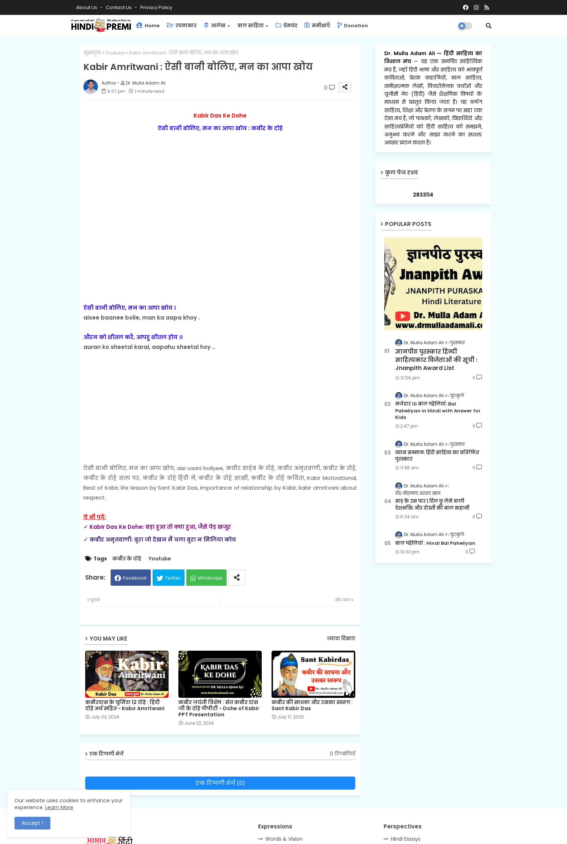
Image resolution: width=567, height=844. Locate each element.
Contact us (119, 7)
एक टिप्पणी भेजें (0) (220, 783)
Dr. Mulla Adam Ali (410, 53)
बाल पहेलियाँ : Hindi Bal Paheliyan (435, 543)
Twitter (173, 578)
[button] (488, 25)
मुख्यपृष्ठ (92, 52)
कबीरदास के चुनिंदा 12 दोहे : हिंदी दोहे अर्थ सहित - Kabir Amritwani (125, 705)
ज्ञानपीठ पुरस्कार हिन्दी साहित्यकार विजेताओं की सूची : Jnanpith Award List (436, 360)
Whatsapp (210, 578)
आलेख (214, 25)
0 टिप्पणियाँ (342, 753)
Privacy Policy (156, 7)
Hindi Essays (406, 839)
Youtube (115, 52)
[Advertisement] (220, 402)
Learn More (59, 807)
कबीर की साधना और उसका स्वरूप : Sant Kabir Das (312, 705)
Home (148, 25)
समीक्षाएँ (317, 25)
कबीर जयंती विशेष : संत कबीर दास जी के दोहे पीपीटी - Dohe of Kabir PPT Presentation (218, 708)
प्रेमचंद (286, 25)
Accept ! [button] (32, 823)
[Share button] (236, 577)
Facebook (135, 578)
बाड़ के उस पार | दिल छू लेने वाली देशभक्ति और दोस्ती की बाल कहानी (432, 504)
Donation (353, 25)
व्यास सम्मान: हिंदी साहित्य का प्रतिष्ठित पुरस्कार (437, 455)
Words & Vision (284, 839)
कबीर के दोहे (126, 558)
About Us (87, 7)
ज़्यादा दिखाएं (341, 638)
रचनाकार (181, 25)
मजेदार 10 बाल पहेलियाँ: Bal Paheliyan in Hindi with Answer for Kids (438, 410)
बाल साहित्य (250, 25)
